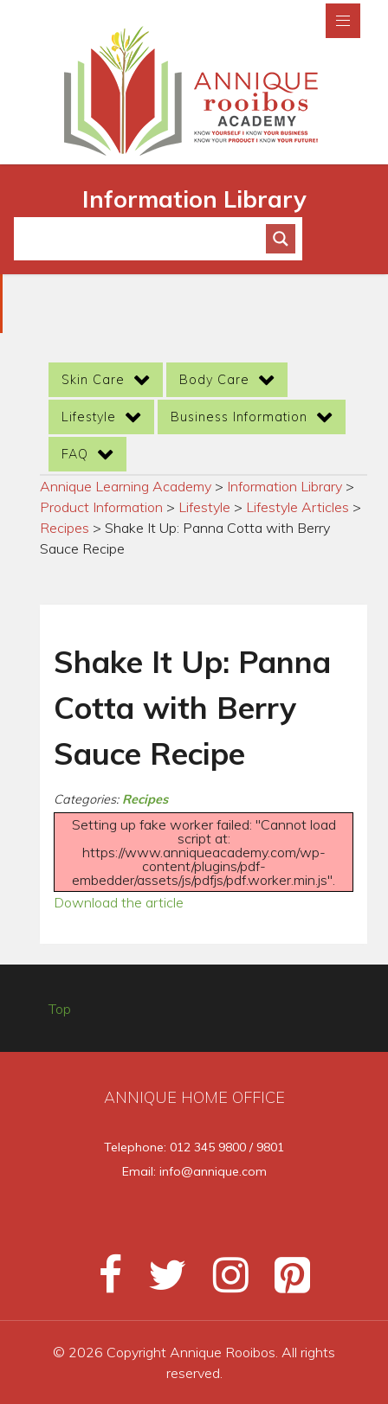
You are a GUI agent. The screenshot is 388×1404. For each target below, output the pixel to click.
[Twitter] (159, 1282)
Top (59, 1008)
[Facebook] (102, 1282)
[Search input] (148, 238)
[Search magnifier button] (280, 238)
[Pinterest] (282, 1282)
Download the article (119, 902)
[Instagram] (223, 1282)
